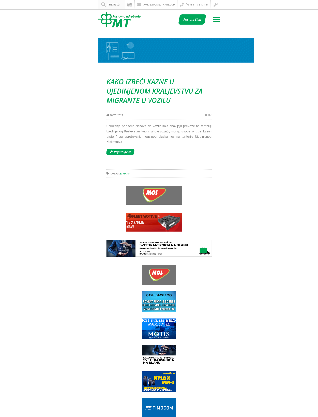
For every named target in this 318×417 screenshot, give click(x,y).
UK (210, 115)
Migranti (126, 173)
